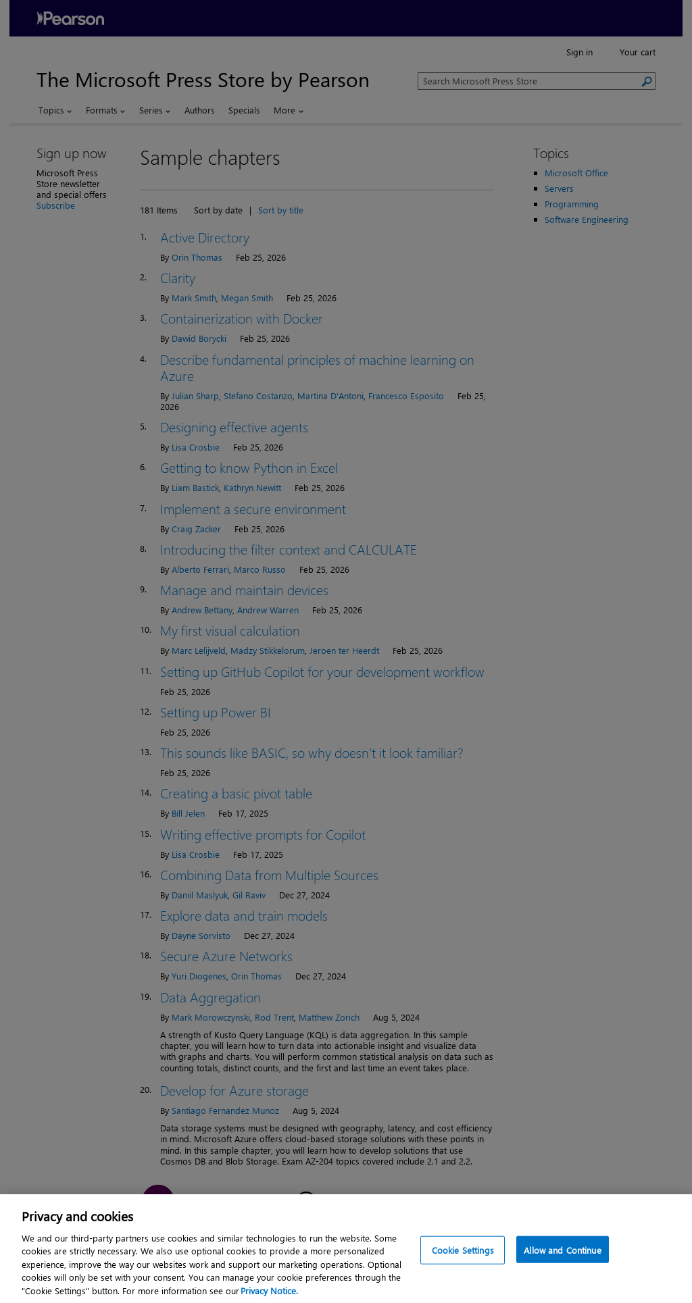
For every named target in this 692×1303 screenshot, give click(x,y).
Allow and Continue (562, 1267)
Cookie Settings (463, 1267)
